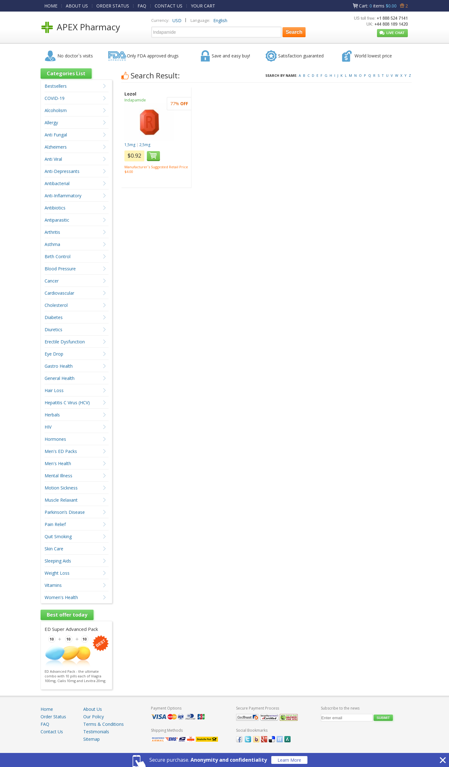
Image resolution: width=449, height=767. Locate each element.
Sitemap (91, 739)
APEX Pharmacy (88, 27)
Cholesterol (56, 305)
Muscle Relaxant (61, 500)
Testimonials (96, 732)
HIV (48, 427)
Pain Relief (55, 524)
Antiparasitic (57, 220)
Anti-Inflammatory (63, 196)
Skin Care (54, 549)
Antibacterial (57, 183)
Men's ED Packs (61, 451)
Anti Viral (53, 159)
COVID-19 (55, 98)
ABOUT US (77, 6)
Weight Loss (57, 573)
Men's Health (58, 463)
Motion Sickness (61, 488)
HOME (50, 6)
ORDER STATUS (112, 6)
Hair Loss (54, 390)
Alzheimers (56, 147)
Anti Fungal (56, 135)
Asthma (52, 244)
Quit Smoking (58, 536)
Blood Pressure (60, 269)
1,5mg (129, 144)
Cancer (52, 281)
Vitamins (53, 585)
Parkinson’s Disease (65, 512)
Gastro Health (59, 366)
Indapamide (135, 100)
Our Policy (93, 717)
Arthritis (52, 232)
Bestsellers (56, 86)
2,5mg (144, 144)
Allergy (51, 122)
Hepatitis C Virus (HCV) (67, 403)
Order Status (53, 717)
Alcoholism (56, 110)
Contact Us (52, 732)
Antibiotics (55, 208)
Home (47, 709)
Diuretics (53, 329)
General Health (60, 378)
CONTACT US (168, 6)
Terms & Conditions (103, 724)
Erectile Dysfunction (65, 342)
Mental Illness (58, 476)
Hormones (55, 439)
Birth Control (57, 256)
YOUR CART (203, 6)
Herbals (52, 415)
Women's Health (61, 597)
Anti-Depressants (62, 171)
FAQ (142, 6)
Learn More (289, 760)
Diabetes (54, 317)
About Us (92, 709)
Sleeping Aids (58, 561)
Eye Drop (54, 354)
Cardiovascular (59, 293)
